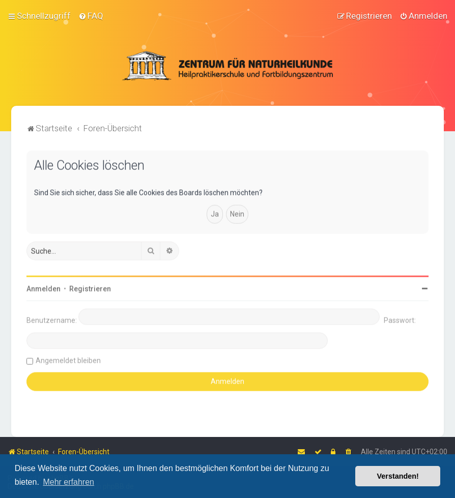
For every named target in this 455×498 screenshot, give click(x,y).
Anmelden (43, 288)
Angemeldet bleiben (68, 360)
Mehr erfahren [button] (68, 482)
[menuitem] (90, 15)
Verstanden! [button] (398, 476)
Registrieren (90, 288)
